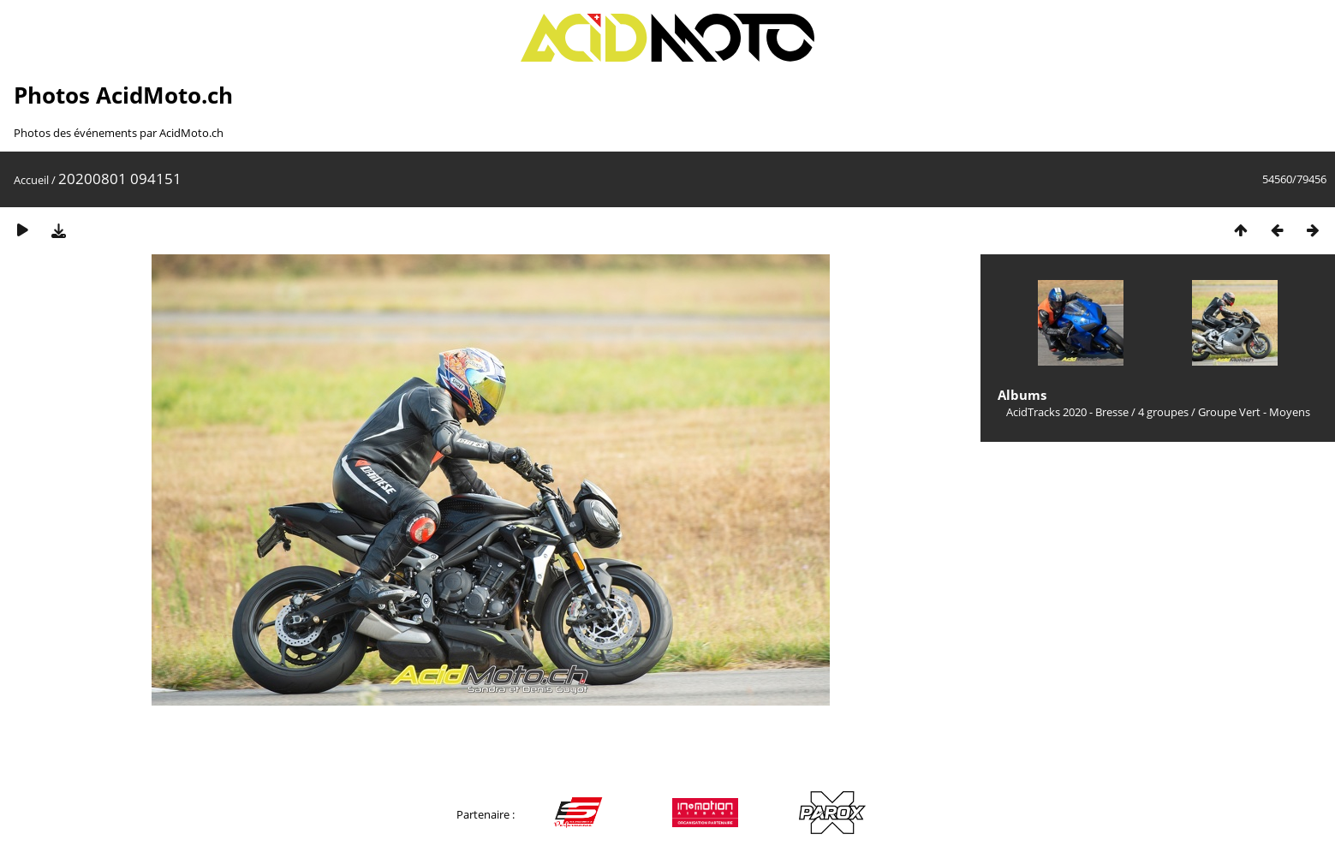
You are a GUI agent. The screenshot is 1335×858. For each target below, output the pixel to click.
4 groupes (1163, 412)
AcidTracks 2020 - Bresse (1067, 412)
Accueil (31, 180)
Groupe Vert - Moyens (1254, 412)
